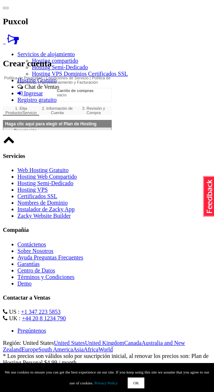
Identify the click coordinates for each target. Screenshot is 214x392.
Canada (132, 343)
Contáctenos (31, 244)
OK (136, 383)
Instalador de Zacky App (46, 209)
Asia (78, 349)
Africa (91, 349)
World (105, 349)
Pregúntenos (31, 331)
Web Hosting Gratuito (43, 170)
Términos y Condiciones (45, 277)
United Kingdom (104, 343)
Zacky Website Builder (44, 216)
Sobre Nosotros (35, 251)
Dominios (76, 74)
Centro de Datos (36, 270)
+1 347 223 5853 (41, 312)
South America (55, 349)
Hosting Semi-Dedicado (60, 67)
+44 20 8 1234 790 (44, 318)
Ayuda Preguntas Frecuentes (50, 257)
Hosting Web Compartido (47, 177)
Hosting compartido (55, 61)
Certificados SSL (108, 74)
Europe (30, 349)
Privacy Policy (106, 383)
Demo (24, 283)
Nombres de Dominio (42, 203)
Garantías (28, 264)
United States (69, 343)
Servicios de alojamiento (46, 54)
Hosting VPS (48, 74)
